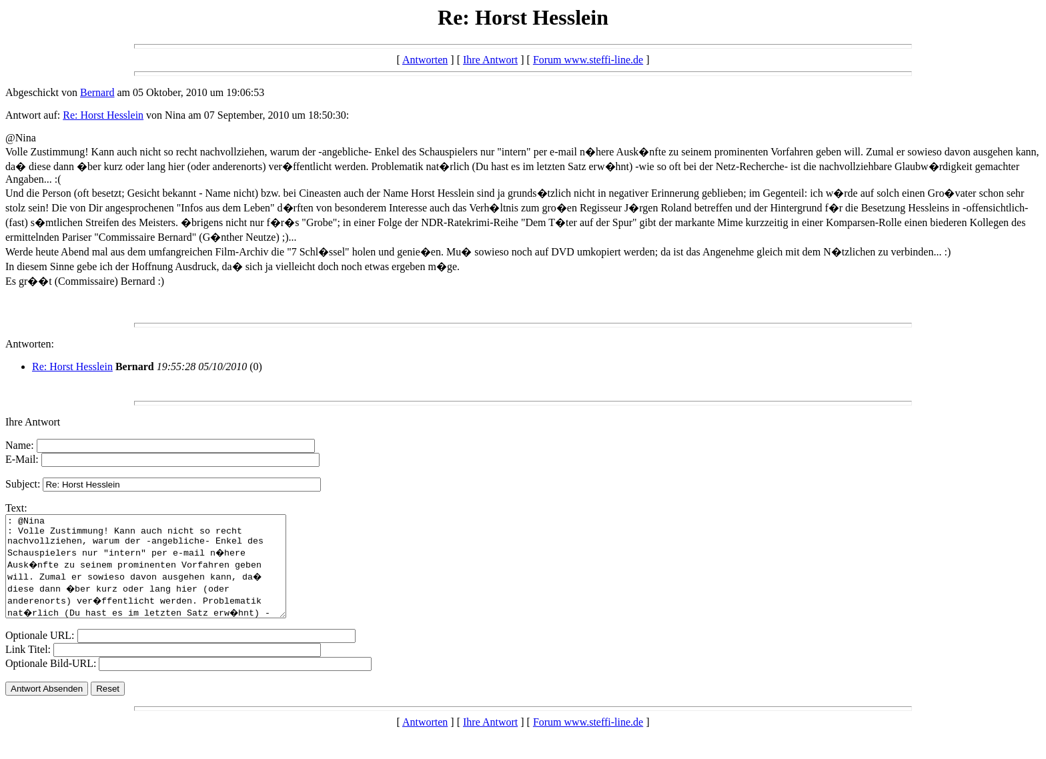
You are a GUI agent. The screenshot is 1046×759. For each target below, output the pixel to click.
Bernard (97, 92)
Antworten (425, 59)
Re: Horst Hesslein (103, 115)
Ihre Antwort (490, 59)
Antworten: (29, 343)
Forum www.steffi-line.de (588, 59)
